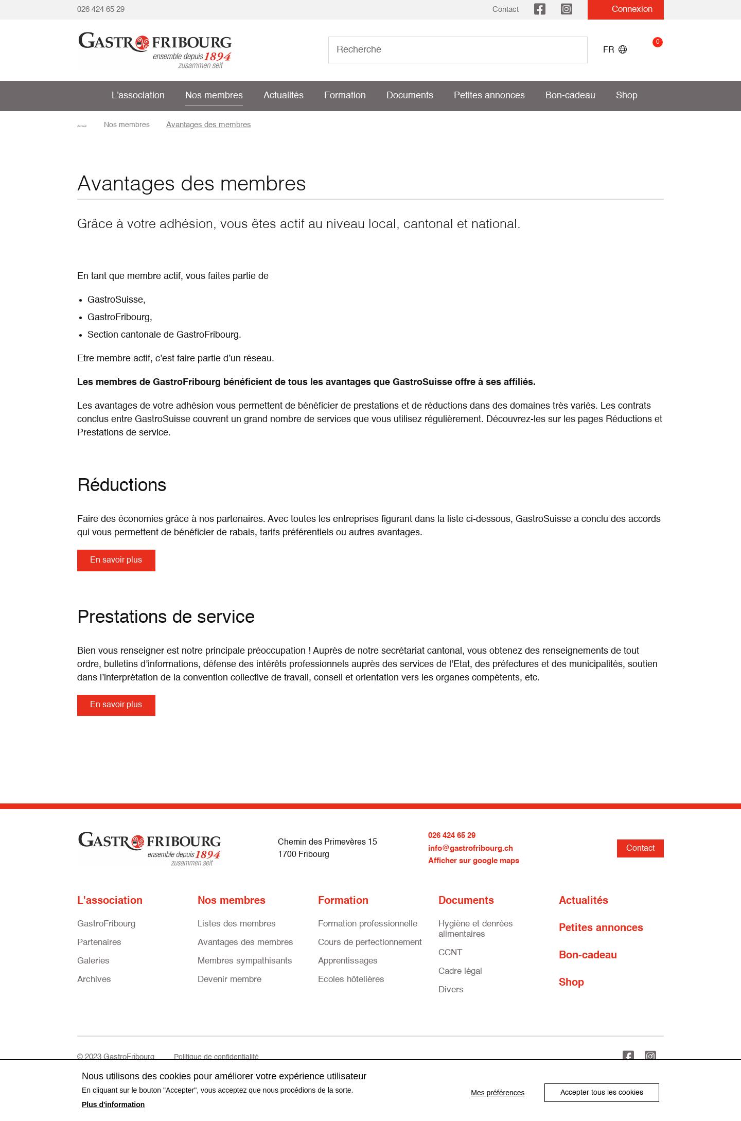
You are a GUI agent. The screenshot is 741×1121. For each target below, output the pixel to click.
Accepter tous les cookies (601, 1090)
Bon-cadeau (570, 95)
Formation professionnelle (367, 931)
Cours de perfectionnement (370, 949)
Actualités (283, 95)
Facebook (539, 10)
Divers (451, 997)
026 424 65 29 (101, 9)
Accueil (89, 125)
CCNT (450, 960)
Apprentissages (348, 968)
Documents (409, 95)
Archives (94, 987)
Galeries (93, 968)
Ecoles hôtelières (351, 987)
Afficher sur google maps (477, 868)
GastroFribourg (106, 931)
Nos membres (214, 95)
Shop (627, 95)
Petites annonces (489, 95)
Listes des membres (237, 931)
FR (615, 50)
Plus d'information (113, 1104)
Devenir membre (229, 987)
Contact (505, 9)
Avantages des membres (245, 949)
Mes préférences (492, 1091)
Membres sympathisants (245, 968)
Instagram (566, 10)
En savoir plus (120, 561)
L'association (138, 95)
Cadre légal (460, 978)
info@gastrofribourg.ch (474, 856)
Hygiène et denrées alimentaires (475, 936)
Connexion (625, 9)
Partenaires (99, 949)
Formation (345, 95)
